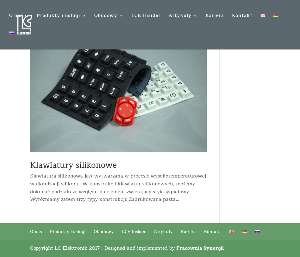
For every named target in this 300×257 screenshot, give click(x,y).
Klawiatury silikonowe (73, 165)
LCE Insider (146, 16)
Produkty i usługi (58, 16)
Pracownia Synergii (200, 248)
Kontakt (242, 16)
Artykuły (180, 16)
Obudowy (105, 16)
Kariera (214, 16)
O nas (16, 16)
